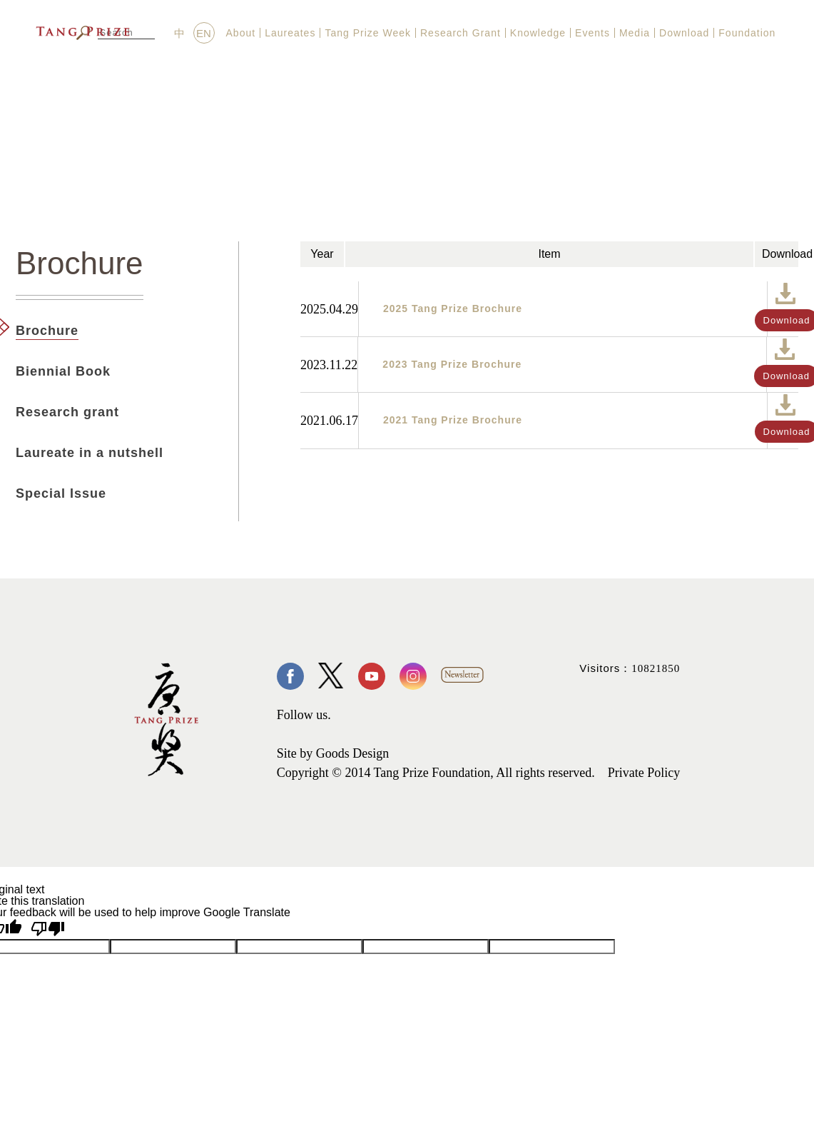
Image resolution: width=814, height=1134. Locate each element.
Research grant (67, 412)
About (241, 33)
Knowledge (538, 33)
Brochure (47, 330)
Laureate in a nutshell (89, 453)
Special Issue (61, 493)
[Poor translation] (47, 928)
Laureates (290, 33)
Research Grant (460, 33)
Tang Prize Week (368, 33)
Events (592, 33)
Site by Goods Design (333, 753)
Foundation (746, 33)
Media (634, 33)
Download (684, 33)
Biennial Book (63, 371)
